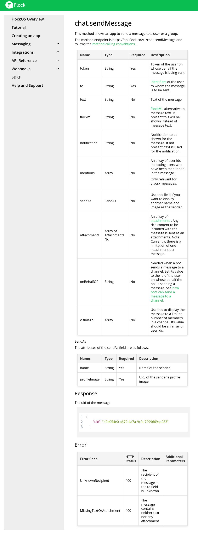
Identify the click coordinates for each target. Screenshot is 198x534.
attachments (161, 220)
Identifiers (159, 82)
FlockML (157, 108)
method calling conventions (114, 44)
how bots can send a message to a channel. (165, 294)
